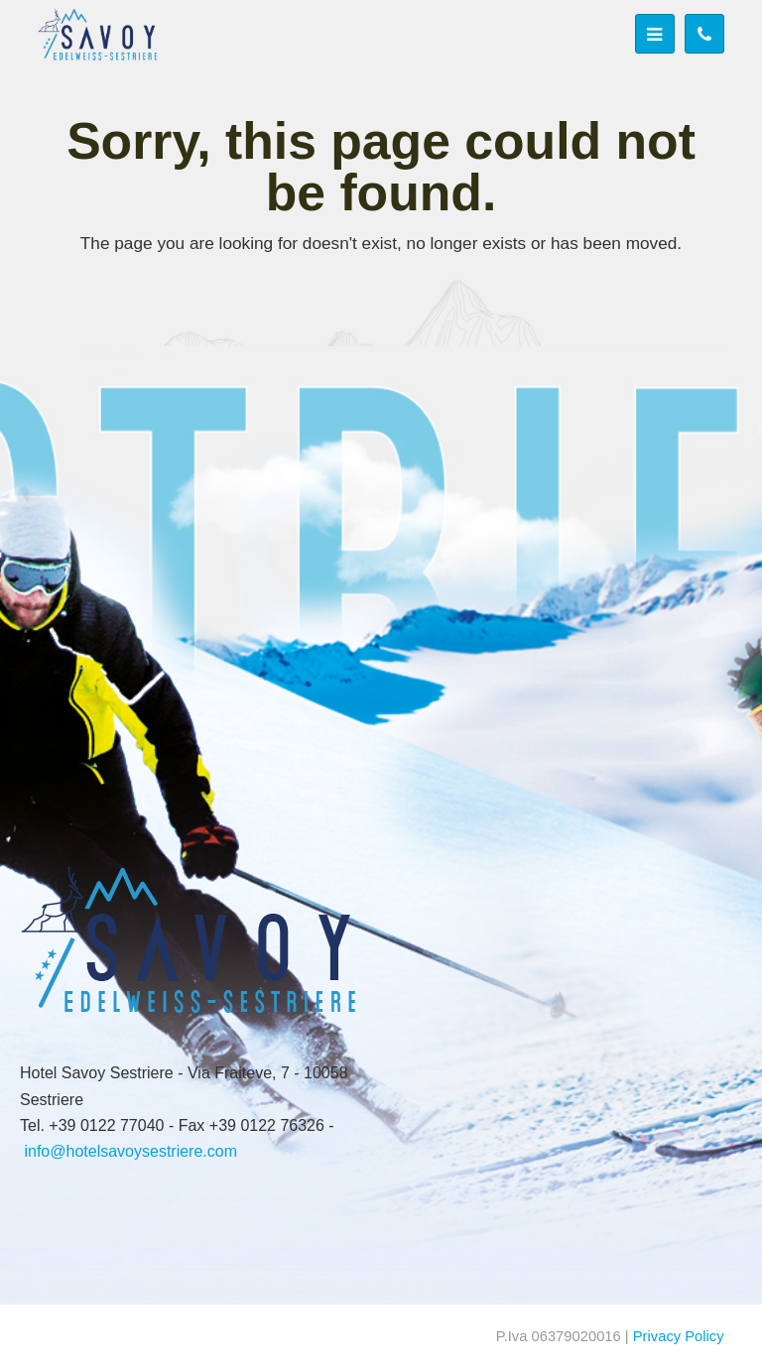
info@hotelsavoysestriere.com (130, 1151)
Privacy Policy (678, 1336)
